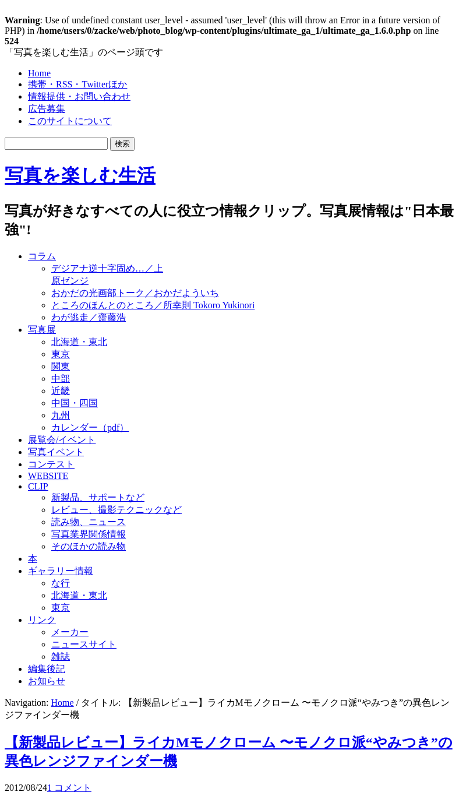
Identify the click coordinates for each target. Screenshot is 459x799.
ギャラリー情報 (60, 571)
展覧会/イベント (62, 440)
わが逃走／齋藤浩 (88, 317)
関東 (60, 366)
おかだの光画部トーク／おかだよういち (135, 293)
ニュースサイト (83, 644)
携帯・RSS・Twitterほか (77, 84)
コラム (42, 256)
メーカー (70, 632)
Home (39, 73)
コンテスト (51, 464)
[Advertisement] (306, 269)
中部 (60, 378)
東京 (60, 354)
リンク (42, 620)
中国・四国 (74, 403)
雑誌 (60, 656)
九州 (60, 415)
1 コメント (69, 788)
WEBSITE (48, 476)
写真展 (42, 330)
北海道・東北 (79, 342)
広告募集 (46, 109)
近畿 (60, 391)
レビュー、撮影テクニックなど (116, 510)
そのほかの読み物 (88, 546)
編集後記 (46, 669)
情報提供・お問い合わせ (79, 96)
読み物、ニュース (88, 522)
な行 (60, 583)
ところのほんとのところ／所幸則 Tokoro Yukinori (153, 305)
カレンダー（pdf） (90, 427)
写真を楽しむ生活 (80, 175)
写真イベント (56, 452)
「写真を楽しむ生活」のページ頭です (84, 52)
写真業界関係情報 (88, 534)
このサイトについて (70, 121)
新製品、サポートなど (97, 497)
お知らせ (46, 681)
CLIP (38, 486)
